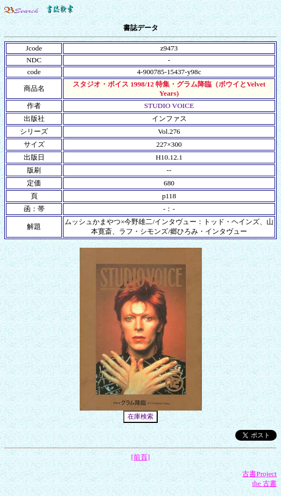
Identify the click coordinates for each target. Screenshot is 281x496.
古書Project (259, 474)
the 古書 (264, 483)
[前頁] (140, 457)
